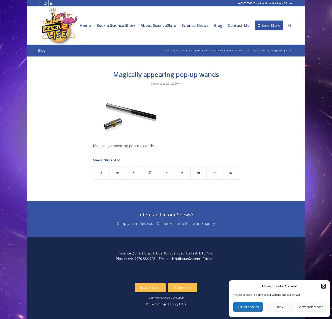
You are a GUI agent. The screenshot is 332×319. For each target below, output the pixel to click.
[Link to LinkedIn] (52, 3)
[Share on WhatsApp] (134, 172)
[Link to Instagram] (45, 3)
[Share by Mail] (231, 172)
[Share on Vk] (198, 172)
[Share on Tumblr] (182, 172)
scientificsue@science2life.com (192, 258)
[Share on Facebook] (101, 172)
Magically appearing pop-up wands (166, 74)
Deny (279, 307)
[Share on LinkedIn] (166, 172)
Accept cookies (248, 307)
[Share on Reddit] (215, 172)
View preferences (311, 307)
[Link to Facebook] (39, 3)
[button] (323, 286)
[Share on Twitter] (117, 172)
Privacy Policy (178, 304)
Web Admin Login (156, 304)
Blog (41, 50)
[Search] (290, 25)
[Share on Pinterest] (150, 172)
